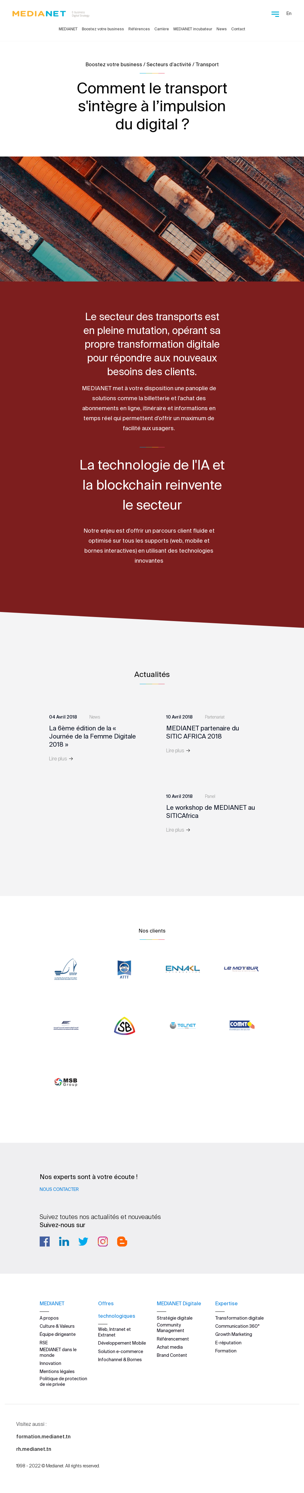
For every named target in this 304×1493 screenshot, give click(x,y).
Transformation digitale (239, 1318)
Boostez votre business (103, 29)
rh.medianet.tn (33, 1449)
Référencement (173, 1338)
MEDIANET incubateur (192, 29)
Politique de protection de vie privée (63, 1381)
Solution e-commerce (120, 1351)
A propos (49, 1318)
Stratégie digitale (174, 1318)
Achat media (170, 1347)
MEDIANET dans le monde (58, 1352)
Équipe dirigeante (58, 1334)
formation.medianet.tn (43, 1436)
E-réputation (228, 1342)
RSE (44, 1342)
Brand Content (172, 1355)
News (222, 29)
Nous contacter (59, 1189)
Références (139, 29)
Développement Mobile (122, 1343)
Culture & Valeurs (57, 1326)
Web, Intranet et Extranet (114, 1332)
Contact (238, 29)
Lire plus (61, 758)
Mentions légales (57, 1371)
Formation (226, 1350)
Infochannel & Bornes (120, 1359)
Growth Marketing (233, 1334)
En (289, 13)
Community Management (170, 1327)
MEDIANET (68, 29)
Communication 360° (237, 1326)
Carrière (161, 29)
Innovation (50, 1363)
